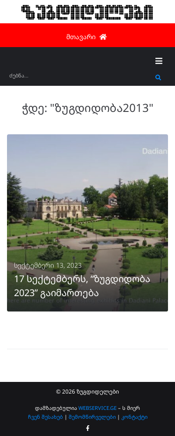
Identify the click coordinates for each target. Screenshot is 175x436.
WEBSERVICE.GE (97, 407)
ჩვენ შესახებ (45, 416)
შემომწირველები (92, 416)
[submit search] (158, 78)
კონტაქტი (134, 416)
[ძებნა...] (80, 78)
